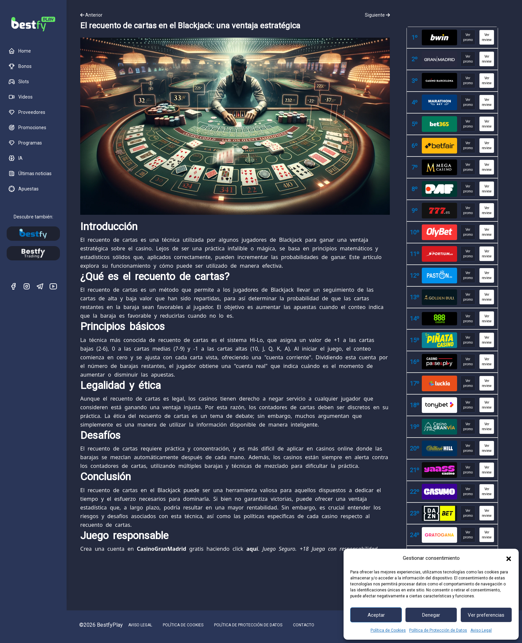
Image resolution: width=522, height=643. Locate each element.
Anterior (91, 15)
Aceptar (376, 615)
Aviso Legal (481, 630)
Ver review (487, 37)
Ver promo (468, 37)
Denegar (431, 615)
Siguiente (377, 15)
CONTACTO (303, 625)
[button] (508, 558)
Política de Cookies (388, 630)
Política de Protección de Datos (438, 630)
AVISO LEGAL (140, 625)
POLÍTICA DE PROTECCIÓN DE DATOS (248, 625)
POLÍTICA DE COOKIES (183, 625)
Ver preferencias (486, 615)
